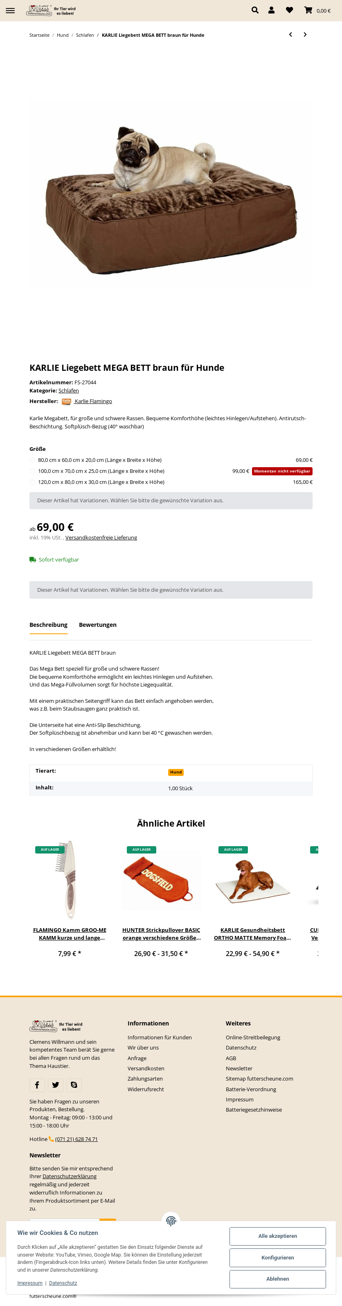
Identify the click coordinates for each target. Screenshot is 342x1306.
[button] (257, 10)
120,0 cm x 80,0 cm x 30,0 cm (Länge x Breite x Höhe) (175, 482)
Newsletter (239, 1068)
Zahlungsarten (145, 1078)
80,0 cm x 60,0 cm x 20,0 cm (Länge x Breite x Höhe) (175, 460)
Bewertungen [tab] (98, 624)
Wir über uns (143, 1047)
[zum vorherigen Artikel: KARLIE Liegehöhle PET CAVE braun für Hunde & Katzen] (290, 35)
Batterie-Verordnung (251, 1089)
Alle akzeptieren (277, 1236)
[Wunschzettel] (289, 10)
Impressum (240, 1099)
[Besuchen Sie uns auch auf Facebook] (37, 1085)
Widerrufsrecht (146, 1089)
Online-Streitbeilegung (253, 1037)
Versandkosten (146, 1068)
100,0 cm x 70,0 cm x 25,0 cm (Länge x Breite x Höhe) (175, 471)
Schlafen (69, 390)
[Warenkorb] (317, 10)
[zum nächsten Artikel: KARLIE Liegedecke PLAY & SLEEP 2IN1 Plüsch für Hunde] (305, 35)
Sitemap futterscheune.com (259, 1078)
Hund (176, 772)
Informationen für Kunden (160, 1037)
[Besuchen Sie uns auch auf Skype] (74, 1085)
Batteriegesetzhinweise (254, 1109)
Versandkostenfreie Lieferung (101, 537)
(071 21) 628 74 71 (76, 1139)
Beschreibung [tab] (48, 624)
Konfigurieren (277, 1258)
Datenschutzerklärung (70, 1176)
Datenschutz (241, 1047)
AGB (231, 1058)
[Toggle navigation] (10, 6)
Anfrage (137, 1058)
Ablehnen (277, 1279)
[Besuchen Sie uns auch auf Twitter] (55, 1085)
